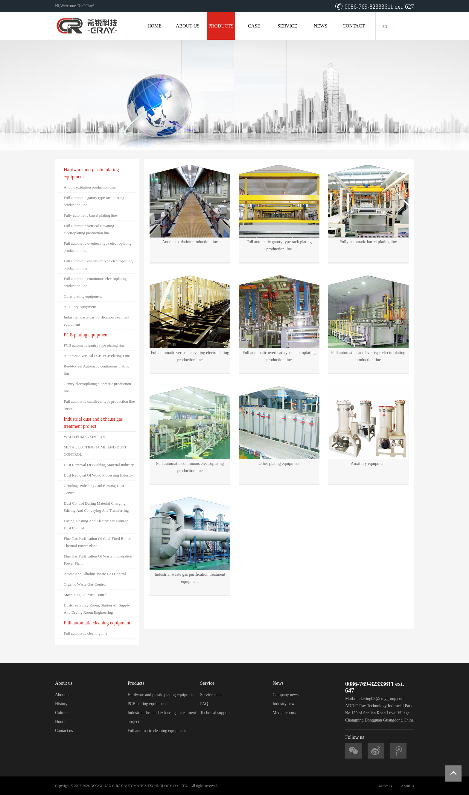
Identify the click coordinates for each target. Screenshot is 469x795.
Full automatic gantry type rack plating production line (94, 201)
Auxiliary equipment (80, 306)
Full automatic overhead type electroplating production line (98, 247)
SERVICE (287, 25)
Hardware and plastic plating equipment (91, 173)
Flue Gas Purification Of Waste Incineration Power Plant (98, 560)
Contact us (64, 730)
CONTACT (353, 25)
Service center (212, 695)
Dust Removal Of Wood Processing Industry (98, 475)
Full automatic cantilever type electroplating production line (98, 264)
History (61, 703)
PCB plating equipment (86, 334)
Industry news (284, 703)
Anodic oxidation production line (89, 187)
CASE (254, 25)
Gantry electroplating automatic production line (97, 387)
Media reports (284, 712)
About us (62, 695)
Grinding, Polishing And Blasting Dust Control (94, 489)
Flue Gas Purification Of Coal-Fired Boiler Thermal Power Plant (97, 542)
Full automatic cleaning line (85, 633)
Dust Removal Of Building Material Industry (99, 464)
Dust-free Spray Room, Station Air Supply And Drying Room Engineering (97, 609)
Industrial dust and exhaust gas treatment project (93, 422)
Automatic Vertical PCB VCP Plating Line (97, 355)
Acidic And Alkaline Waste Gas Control (95, 574)
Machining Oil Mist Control (85, 594)
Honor (60, 721)
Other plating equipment (83, 296)
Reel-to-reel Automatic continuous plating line (96, 370)
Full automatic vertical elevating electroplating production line (89, 229)
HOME (154, 25)
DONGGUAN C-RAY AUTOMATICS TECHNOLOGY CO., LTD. (139, 786)
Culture (61, 712)
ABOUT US (188, 25)
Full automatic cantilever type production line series (99, 405)
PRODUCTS (221, 25)
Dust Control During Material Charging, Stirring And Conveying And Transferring (96, 507)
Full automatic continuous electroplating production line (95, 282)
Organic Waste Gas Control (85, 584)
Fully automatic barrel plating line (90, 215)
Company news (286, 695)
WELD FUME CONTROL (85, 436)
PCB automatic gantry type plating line (94, 345)
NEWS (320, 25)
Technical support (215, 712)
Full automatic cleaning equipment (97, 622)
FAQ (204, 703)
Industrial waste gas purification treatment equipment (96, 321)
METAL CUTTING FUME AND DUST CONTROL (95, 451)
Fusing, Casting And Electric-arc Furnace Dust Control (96, 524)
